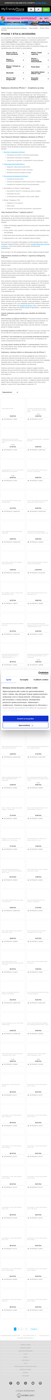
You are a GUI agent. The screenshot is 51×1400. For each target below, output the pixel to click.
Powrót (4, 28)
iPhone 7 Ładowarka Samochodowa (36, 60)
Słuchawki (10, 73)
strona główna (25, 1344)
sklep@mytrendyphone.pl (25, 1338)
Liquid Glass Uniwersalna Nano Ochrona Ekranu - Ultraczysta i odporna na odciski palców (36, 410)
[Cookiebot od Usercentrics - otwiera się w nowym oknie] (38, 673)
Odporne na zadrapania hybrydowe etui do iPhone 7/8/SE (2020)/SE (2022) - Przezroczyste (11, 779)
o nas (25, 1354)
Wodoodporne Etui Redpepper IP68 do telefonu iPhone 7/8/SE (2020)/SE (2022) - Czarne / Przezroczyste (38, 656)
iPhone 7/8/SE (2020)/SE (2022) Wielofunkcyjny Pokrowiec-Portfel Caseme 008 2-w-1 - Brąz (12, 963)
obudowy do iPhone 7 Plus (28, 305)
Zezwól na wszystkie (25, 719)
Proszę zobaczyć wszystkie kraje (25, 1366)
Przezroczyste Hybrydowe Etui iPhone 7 (16, 176)
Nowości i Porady (25, 1369)
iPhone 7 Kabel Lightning (36, 53)
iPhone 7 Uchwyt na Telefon (13, 66)
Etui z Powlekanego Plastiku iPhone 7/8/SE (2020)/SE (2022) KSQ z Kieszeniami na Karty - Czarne (38, 779)
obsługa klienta (25, 1348)
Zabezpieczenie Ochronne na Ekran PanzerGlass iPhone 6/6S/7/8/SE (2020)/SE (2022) (12, 441)
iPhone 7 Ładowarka (10, 60)
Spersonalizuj (26, 725)
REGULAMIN (25, 1375)
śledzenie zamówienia (25, 1351)
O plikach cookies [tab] (41, 679)
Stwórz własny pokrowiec (7, 408)
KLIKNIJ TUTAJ (41, 3)
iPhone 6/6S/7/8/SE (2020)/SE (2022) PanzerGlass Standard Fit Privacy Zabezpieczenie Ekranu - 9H (10, 656)
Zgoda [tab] (8, 679)
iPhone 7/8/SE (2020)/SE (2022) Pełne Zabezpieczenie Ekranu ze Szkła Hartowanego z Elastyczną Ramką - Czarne (38, 625)
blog (25, 1363)
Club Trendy (25, 1360)
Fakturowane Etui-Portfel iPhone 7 (14, 164)
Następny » (34, 1329)
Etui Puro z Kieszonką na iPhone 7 (14, 152)
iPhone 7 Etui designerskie (11, 78)
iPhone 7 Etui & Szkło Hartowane (12, 53)
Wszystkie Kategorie (34, 78)
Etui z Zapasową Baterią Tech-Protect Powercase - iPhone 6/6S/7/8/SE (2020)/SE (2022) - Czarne (12, 871)
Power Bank (35, 67)
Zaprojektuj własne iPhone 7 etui (38, 72)
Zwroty (25, 1357)
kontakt (25, 1372)
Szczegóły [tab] (24, 679)
